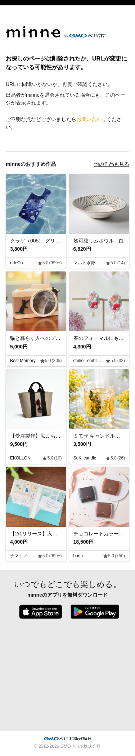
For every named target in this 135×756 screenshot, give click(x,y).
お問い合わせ (91, 119)
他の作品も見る (111, 164)
